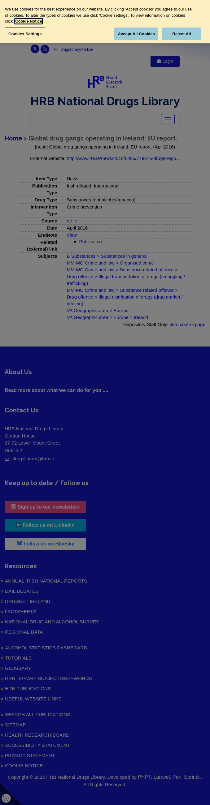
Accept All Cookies (136, 34)
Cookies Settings (25, 34)
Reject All (181, 34)
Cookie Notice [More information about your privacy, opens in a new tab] (28, 21)
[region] (105, 21)
